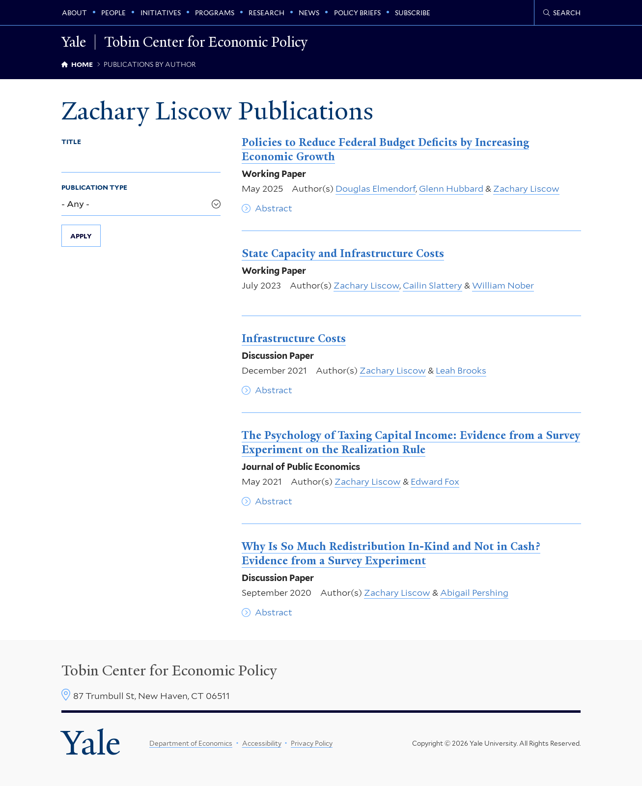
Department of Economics (190, 743)
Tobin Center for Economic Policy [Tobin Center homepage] (169, 670)
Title (71, 142)
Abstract (273, 208)
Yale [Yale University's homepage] (90, 743)
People (113, 13)
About (74, 13)
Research (266, 13)
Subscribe (412, 13)
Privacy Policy (312, 743)
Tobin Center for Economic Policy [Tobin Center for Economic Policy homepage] (205, 41)
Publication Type (94, 187)
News (309, 13)
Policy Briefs (357, 13)
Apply (81, 236)
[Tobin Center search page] (562, 12)
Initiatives (160, 13)
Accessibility (261, 743)
